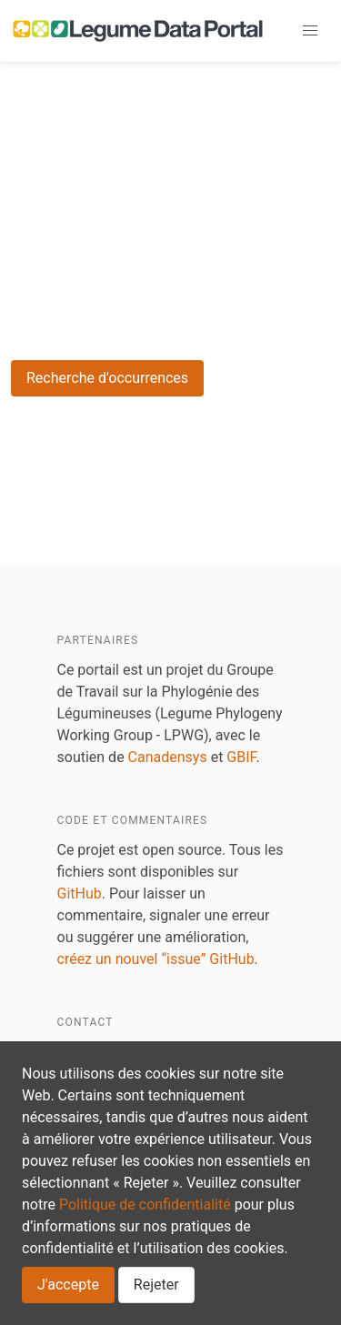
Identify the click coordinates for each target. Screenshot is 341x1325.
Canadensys (167, 757)
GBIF (241, 757)
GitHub (79, 893)
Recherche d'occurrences (107, 377)
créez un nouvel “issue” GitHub (156, 959)
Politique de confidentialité (145, 1204)
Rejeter (156, 1284)
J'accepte (68, 1284)
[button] (310, 31)
